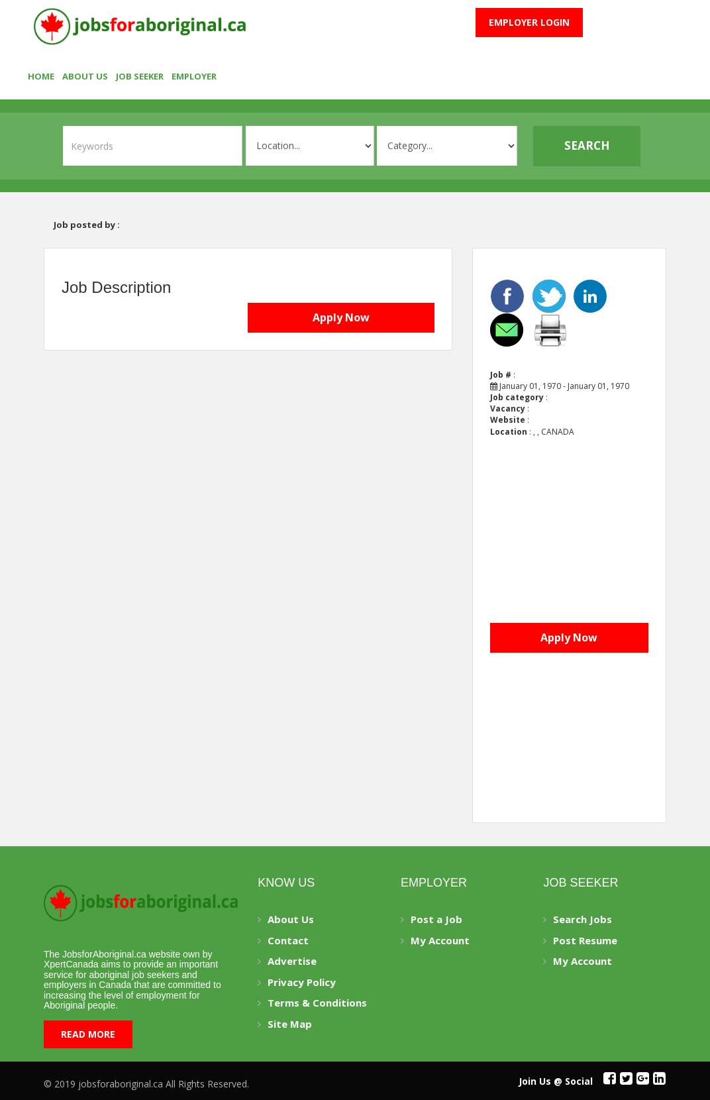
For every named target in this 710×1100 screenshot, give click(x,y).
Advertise (292, 960)
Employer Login (529, 22)
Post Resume (585, 940)
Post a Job (436, 919)
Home (41, 76)
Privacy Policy (302, 982)
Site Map (290, 1023)
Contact (288, 940)
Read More (88, 1034)
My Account (440, 940)
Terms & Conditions (317, 1002)
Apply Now (341, 317)
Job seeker (140, 76)
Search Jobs (582, 919)
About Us (85, 76)
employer (194, 76)
